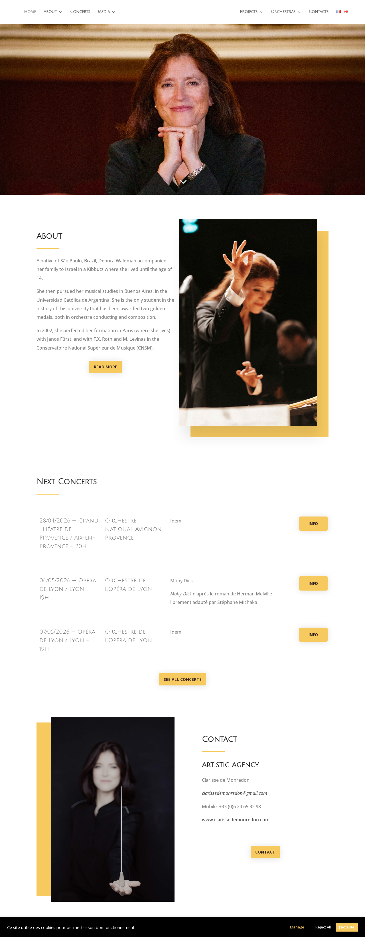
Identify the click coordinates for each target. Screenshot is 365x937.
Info (313, 523)
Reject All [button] (323, 927)
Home (30, 12)
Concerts (80, 12)
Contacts (318, 12)
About (50, 12)
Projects (248, 12)
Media (104, 12)
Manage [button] (297, 927)
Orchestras (283, 12)
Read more (105, 367)
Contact (265, 852)
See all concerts (183, 679)
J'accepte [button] (346, 927)
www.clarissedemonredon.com (235, 819)
